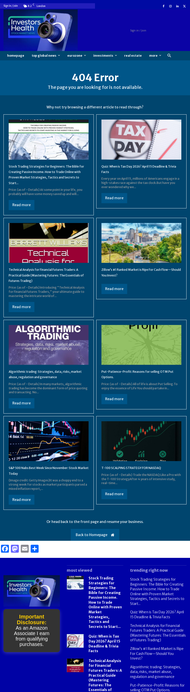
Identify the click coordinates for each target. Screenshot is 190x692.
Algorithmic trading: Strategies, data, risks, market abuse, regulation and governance (44, 377)
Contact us (179, 688)
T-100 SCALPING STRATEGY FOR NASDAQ (140, 473)
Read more (21, 205)
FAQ (163, 688)
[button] (169, 55)
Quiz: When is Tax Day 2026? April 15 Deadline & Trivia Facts (105, 632)
